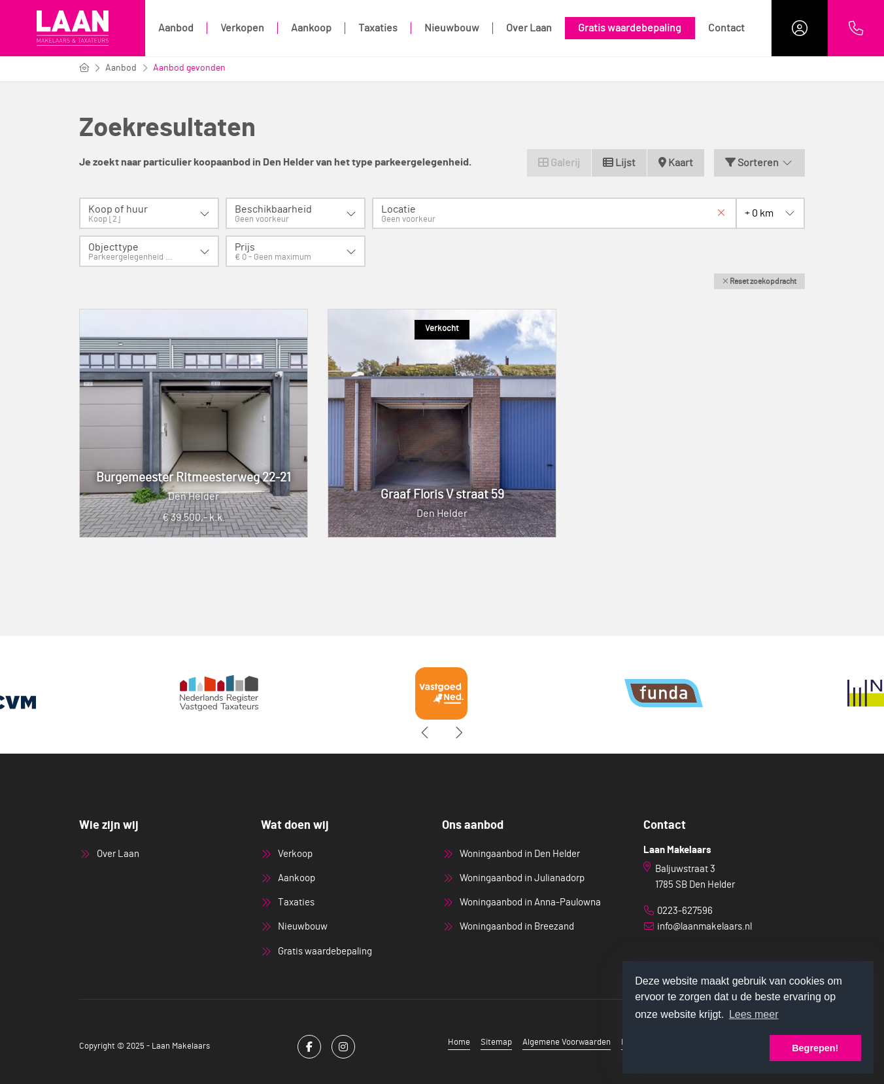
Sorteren (759, 162)
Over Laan (529, 28)
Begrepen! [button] (815, 1048)
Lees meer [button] (754, 1014)
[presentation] (426, 733)
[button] (759, 281)
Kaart (675, 162)
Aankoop (311, 28)
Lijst (619, 162)
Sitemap (496, 1042)
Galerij (559, 162)
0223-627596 (685, 911)
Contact (726, 28)
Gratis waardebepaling (629, 28)
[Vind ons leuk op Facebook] (309, 1046)
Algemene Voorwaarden (566, 1042)
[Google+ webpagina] (343, 1046)
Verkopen (242, 28)
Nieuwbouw (451, 28)
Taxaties (378, 28)
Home (459, 1042)
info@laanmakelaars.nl (704, 927)
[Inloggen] (800, 28)
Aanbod (176, 28)
